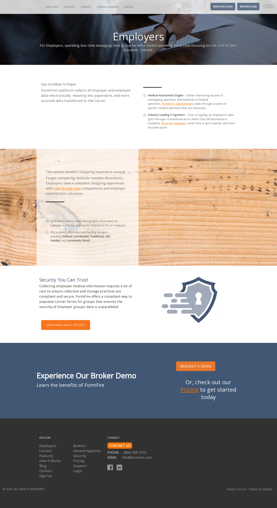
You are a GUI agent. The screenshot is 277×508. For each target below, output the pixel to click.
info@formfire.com (137, 457)
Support (80, 466)
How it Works (50, 461)
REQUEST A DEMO (195, 366)
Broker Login (248, 6)
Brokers (69, 7)
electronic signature (174, 123)
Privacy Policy (237, 489)
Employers (52, 7)
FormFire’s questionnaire (178, 103)
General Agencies (108, 7)
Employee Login (223, 6)
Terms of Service (260, 489)
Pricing (128, 7)
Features (46, 456)
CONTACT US (119, 445)
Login (77, 471)
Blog (43, 466)
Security (79, 456)
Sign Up (268, 6)
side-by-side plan (67, 188)
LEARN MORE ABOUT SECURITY (65, 325)
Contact (45, 471)
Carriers (85, 7)
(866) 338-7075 (134, 452)
